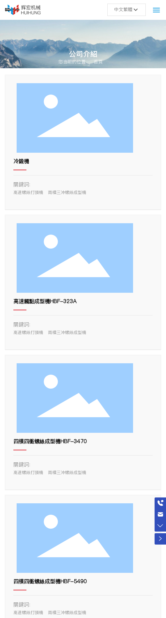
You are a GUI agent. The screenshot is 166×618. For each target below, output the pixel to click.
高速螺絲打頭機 (28, 192)
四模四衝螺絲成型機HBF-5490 (50, 581)
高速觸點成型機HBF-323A (44, 301)
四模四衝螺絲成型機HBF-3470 (50, 441)
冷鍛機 (21, 161)
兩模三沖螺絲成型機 (67, 192)
